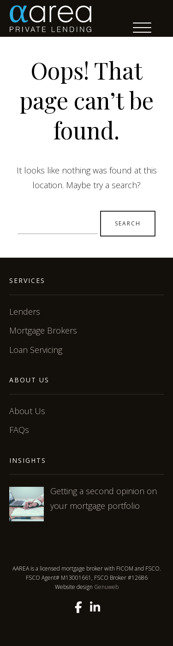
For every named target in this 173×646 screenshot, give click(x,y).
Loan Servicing (35, 349)
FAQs (19, 429)
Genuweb (106, 587)
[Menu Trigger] (142, 27)
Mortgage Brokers (43, 330)
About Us (27, 410)
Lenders (24, 311)
